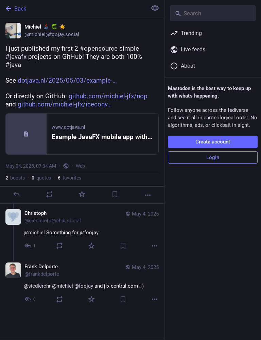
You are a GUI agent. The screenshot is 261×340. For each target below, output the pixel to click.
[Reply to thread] (30, 246)
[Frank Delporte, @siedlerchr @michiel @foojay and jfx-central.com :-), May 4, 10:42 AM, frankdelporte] (82, 283)
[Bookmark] (115, 194)
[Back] (73, 8)
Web (80, 166)
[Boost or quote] (49, 194)
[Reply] (16, 194)
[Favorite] (82, 194)
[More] (148, 195)
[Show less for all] (155, 8)
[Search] (213, 13)
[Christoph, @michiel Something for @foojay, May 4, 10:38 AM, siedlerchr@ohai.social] (82, 230)
